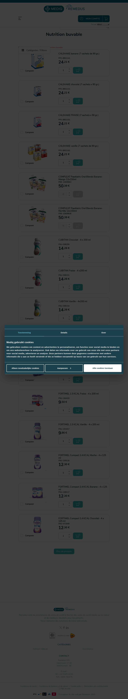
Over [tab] (103, 332)
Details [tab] (64, 332)
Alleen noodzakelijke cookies (25, 368)
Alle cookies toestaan (103, 368)
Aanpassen (64, 368)
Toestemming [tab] (24, 332)
